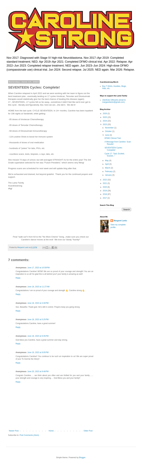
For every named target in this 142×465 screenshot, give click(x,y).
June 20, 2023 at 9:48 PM (38, 371)
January (108, 175)
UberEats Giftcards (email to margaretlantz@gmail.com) (114, 101)
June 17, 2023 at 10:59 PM (38, 268)
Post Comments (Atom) (29, 435)
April (107, 164)
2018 (105, 194)
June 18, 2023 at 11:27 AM (38, 287)
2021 (105, 183)
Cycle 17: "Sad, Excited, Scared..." (115, 155)
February (109, 171)
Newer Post (14, 431)
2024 (105, 121)
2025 (105, 117)
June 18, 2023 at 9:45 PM (38, 336)
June (107, 135)
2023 (105, 124)
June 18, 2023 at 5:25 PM (38, 319)
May (107, 160)
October (108, 131)
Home (51, 431)
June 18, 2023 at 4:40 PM (38, 303)
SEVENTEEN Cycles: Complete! (113, 149)
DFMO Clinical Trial (113, 138)
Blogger (82, 457)
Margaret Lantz (120, 221)
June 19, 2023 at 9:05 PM (38, 352)
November (109, 128)
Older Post (88, 431)
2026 (105, 113)
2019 (105, 191)
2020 (105, 187)
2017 (105, 198)
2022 (105, 180)
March (108, 168)
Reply (18, 278)
